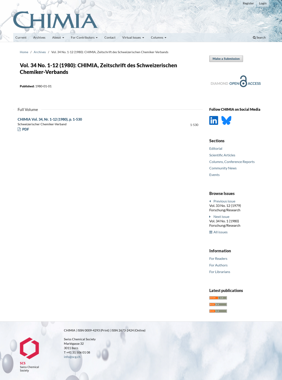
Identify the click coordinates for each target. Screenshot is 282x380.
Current (20, 37)
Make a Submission (226, 58)
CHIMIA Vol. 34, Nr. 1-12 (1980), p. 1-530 (50, 119)
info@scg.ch (72, 357)
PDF (25, 129)
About (56, 37)
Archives (39, 37)
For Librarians (219, 272)
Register (248, 3)
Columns (157, 37)
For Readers (218, 258)
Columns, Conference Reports (232, 161)
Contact (109, 37)
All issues (220, 232)
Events (214, 174)
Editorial (215, 148)
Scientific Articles (222, 155)
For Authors (218, 265)
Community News (223, 168)
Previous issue (224, 201)
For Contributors (83, 37)
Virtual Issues (131, 37)
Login (263, 3)
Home (24, 52)
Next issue (221, 216)
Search (259, 37)
